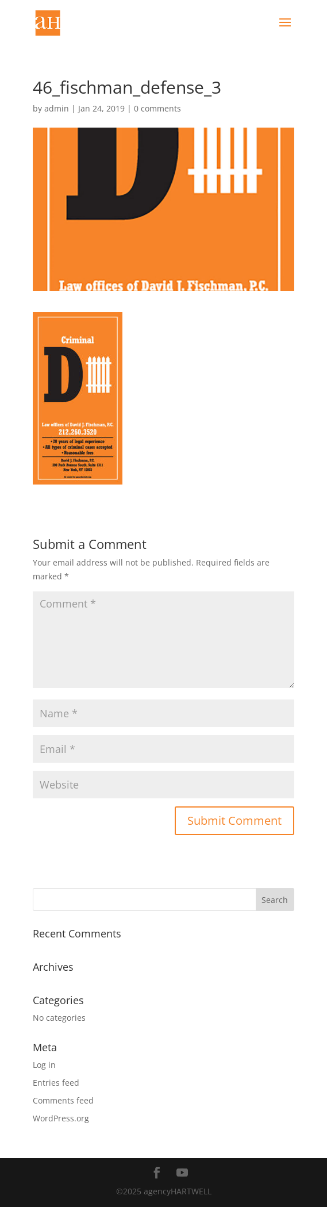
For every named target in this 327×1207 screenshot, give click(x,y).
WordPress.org (61, 1118)
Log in (44, 1064)
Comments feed (63, 1100)
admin (56, 108)
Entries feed (56, 1082)
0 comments (157, 108)
